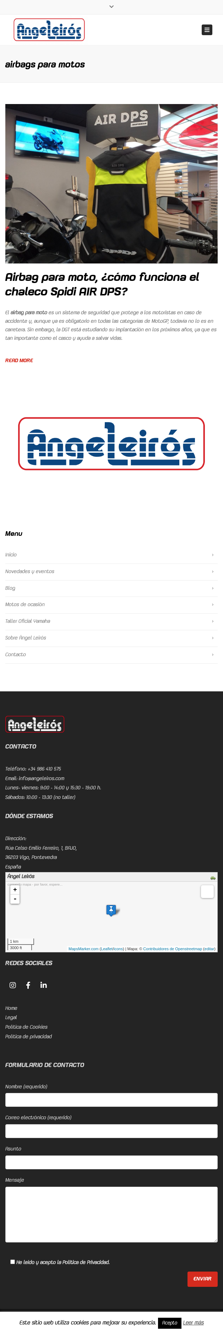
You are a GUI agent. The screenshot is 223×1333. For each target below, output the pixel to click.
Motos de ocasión (25, 604)
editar (209, 949)
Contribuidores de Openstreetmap (172, 949)
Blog (10, 588)
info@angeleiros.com (41, 778)
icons (118, 949)
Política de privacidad (28, 1036)
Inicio (11, 555)
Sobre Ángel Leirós (25, 638)
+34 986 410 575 (44, 769)
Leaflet (107, 949)
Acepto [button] (169, 1323)
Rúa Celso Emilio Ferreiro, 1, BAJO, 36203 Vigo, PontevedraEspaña (41, 858)
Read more (19, 360)
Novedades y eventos (29, 571)
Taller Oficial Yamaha (27, 621)
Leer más (193, 1323)
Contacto (15, 654)
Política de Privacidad (85, 1262)
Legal (11, 1017)
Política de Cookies (26, 1027)
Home (11, 1008)
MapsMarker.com (83, 949)
